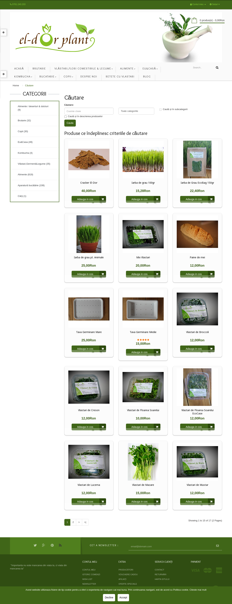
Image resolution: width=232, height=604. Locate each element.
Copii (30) (23, 131)
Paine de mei (197, 257)
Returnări (160, 574)
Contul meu (88, 570)
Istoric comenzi (91, 574)
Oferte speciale (128, 584)
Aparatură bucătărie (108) (31, 185)
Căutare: (69, 105)
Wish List (87, 579)
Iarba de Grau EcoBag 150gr (197, 182)
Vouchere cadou (128, 574)
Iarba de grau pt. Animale (89, 257)
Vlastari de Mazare (143, 485)
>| (85, 522)
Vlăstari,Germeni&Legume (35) (34, 163)
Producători (126, 570)
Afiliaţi (122, 579)
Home (16, 85)
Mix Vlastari (143, 257)
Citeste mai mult (198, 589)
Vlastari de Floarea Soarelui (143, 410)
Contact (159, 570)
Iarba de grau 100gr (143, 182)
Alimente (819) (25, 174)
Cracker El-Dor (88, 182)
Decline (109, 597)
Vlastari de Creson (89, 410)
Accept (123, 597)
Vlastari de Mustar (197, 485)
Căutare (29, 85)
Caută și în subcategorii (173, 109)
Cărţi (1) (22, 196)
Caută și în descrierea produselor (83, 116)
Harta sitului (162, 579)
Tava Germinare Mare (89, 332)
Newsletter (89, 584)
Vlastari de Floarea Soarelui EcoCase (197, 412)
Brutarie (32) (24, 120)
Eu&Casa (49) (25, 142)
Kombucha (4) (25, 153)
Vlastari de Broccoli (197, 332)
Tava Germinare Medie (143, 332)
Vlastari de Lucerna (89, 485)
